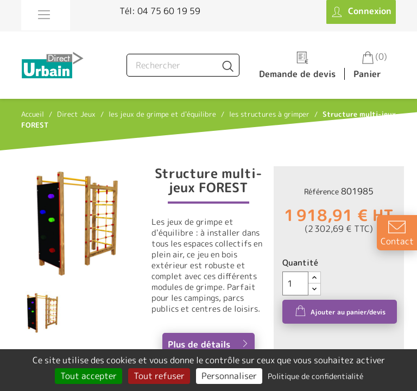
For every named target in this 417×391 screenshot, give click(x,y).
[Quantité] (295, 283)
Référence (321, 191)
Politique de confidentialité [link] (315, 376)
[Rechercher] (183, 65)
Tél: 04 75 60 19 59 (159, 10)
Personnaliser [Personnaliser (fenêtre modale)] (229, 376)
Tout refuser (159, 376)
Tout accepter (88, 376)
